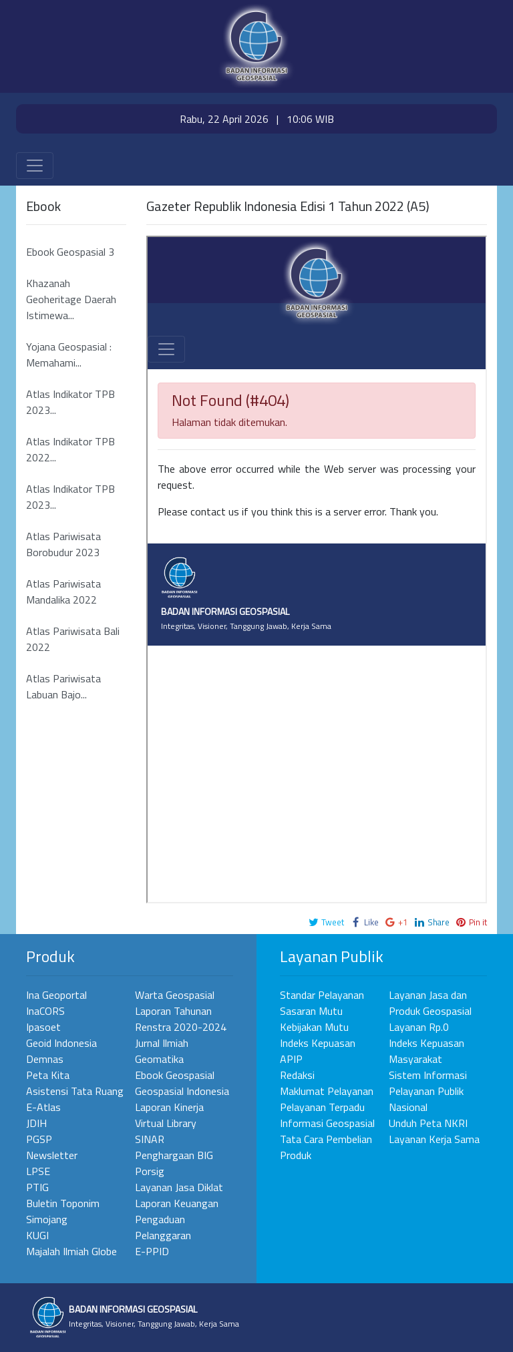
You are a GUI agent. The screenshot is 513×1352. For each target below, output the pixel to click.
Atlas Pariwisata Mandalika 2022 (63, 592)
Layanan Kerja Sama (434, 1139)
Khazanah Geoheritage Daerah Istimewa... (71, 299)
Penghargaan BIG (174, 1155)
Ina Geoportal (56, 995)
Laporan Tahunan (173, 1011)
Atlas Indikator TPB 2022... (70, 449)
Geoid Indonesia (61, 1043)
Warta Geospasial (174, 995)
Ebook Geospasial (174, 1075)
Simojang (46, 1219)
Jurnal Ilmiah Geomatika (161, 1051)
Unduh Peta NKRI (428, 1123)
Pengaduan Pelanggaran (163, 1227)
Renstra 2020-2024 (180, 1027)
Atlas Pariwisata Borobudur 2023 (63, 544)
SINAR (149, 1139)
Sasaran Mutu (311, 1011)
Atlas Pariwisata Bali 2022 (73, 639)
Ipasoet (43, 1027)
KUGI (37, 1235)
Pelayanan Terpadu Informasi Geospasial (327, 1115)
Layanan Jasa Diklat (179, 1187)
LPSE (38, 1171)
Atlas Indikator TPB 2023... (70, 402)
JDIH (36, 1123)
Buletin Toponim (63, 1203)
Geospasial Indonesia (182, 1091)
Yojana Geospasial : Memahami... (69, 355)
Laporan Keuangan (176, 1203)
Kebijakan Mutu (314, 1027)
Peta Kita (47, 1075)
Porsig (149, 1171)
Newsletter (51, 1155)
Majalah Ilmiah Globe (71, 1251)
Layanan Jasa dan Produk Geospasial (430, 1003)
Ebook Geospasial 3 (70, 252)
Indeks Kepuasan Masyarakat (426, 1051)
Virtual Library (165, 1123)
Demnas (44, 1059)
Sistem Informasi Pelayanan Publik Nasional (428, 1091)
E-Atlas (43, 1107)
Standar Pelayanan (322, 995)
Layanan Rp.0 (419, 1027)
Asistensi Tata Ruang (75, 1091)
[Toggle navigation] (34, 165)
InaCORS (45, 1011)
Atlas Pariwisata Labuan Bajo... (63, 686)
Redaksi (297, 1075)
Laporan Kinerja (169, 1107)
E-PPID (152, 1251)
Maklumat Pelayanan (326, 1091)
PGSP (39, 1139)
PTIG (37, 1187)
